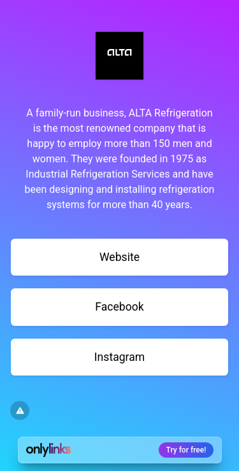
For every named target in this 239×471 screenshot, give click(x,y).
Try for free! (186, 450)
